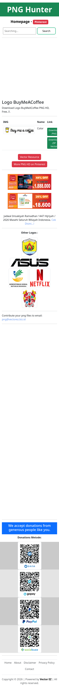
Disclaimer (30, 662)
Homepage (20, 21)
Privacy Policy (47, 662)
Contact (29, 669)
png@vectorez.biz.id (14, 319)
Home (8, 662)
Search (46, 31)
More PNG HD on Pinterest (29, 164)
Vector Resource (29, 157)
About (17, 662)
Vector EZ (45, 679)
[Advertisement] (29, 69)
